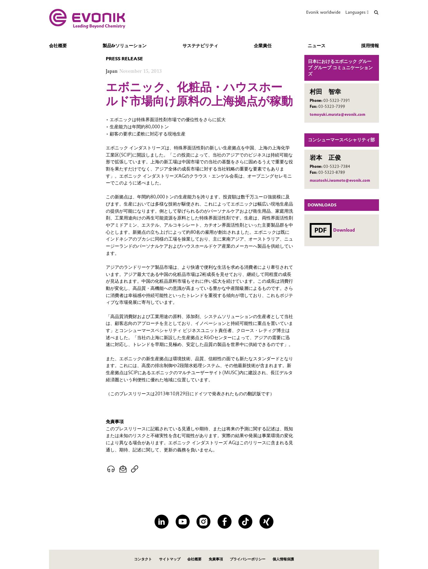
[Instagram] (203, 522)
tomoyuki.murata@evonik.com (337, 114)
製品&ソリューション (125, 45)
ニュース (316, 45)
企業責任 (263, 45)
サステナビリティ (200, 45)
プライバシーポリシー (247, 559)
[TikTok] (245, 522)
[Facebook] (225, 522)
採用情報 (370, 45)
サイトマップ (169, 559)
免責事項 (216, 559)
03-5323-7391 (336, 100)
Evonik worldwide (323, 12)
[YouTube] (183, 522)
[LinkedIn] (162, 522)
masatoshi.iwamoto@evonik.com (340, 180)
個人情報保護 (283, 559)
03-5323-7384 (336, 166)
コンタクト (143, 559)
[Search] (376, 12)
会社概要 (58, 45)
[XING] (266, 522)
